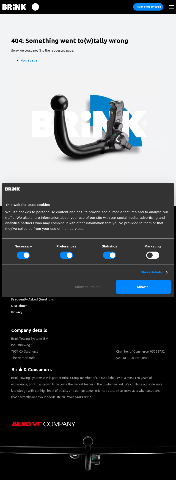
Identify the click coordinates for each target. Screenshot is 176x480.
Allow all (143, 287)
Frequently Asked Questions (32, 299)
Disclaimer (19, 306)
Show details (151, 272)
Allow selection (87, 287)
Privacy (16, 312)
